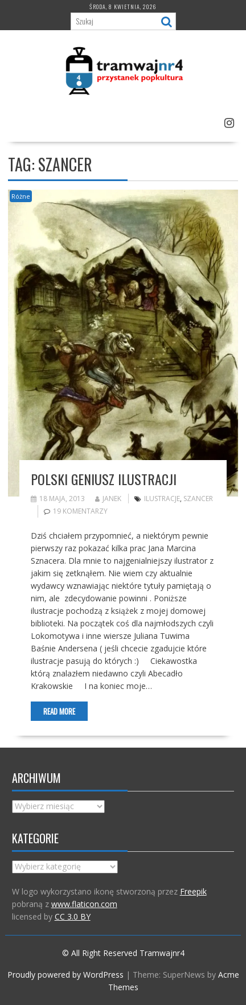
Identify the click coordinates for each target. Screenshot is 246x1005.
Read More (59, 711)
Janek (108, 498)
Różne (20, 196)
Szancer (198, 498)
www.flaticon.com (84, 904)
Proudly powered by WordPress (65, 974)
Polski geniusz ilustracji (104, 479)
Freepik (193, 891)
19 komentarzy (80, 511)
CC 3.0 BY (73, 916)
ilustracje (162, 498)
